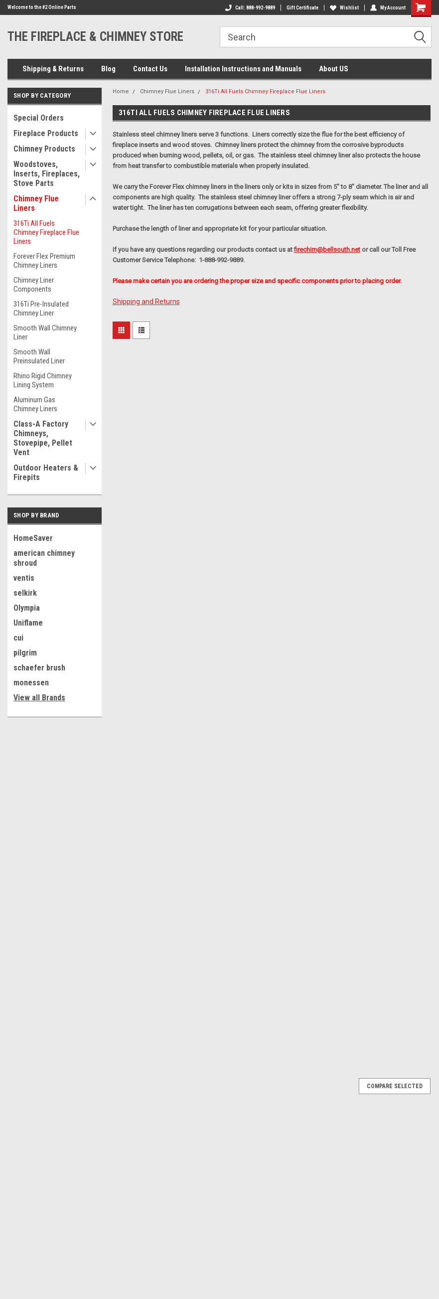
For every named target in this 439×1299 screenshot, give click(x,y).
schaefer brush (39, 667)
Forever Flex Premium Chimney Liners (44, 261)
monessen (31, 682)
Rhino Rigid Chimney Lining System (42, 380)
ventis (23, 578)
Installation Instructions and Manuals (243, 68)
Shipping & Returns (53, 68)
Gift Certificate (302, 7)
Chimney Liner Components (33, 285)
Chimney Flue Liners (36, 203)
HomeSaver (33, 538)
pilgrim (25, 652)
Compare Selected (395, 1086)
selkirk (25, 593)
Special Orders (38, 118)
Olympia (26, 608)
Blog (108, 68)
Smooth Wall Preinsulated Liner (39, 356)
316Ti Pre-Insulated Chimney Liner (41, 309)
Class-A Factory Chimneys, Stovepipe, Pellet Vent (42, 438)
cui (18, 638)
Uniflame (28, 623)
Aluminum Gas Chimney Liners (35, 404)
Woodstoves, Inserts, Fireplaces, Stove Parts (46, 174)
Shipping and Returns (146, 302)
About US (333, 68)
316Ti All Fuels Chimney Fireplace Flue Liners (46, 232)
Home (121, 91)
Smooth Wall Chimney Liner (45, 332)
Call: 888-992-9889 (250, 7)
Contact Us (150, 68)
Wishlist (344, 7)
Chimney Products (44, 149)
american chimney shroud (44, 558)
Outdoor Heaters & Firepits (45, 472)
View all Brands (39, 697)
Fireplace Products (45, 133)
